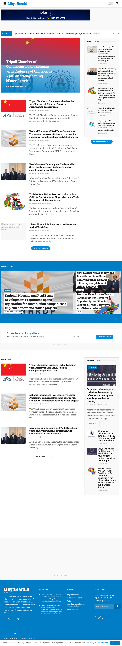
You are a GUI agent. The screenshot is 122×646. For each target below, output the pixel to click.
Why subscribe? (73, 595)
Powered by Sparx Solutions (27, 639)
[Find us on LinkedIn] (12, 634)
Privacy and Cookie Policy (98, 643)
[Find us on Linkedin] (14, 619)
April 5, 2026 (44, 110)
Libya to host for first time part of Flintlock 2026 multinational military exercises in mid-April (106, 455)
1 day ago (79, 311)
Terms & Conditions (74, 598)
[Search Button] (117, 3)
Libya (8, 56)
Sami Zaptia (12, 86)
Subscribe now (72, 610)
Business (8, 290)
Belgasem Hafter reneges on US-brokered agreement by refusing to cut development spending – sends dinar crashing (100, 395)
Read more (94, 423)
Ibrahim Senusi (36, 203)
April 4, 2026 (102, 133)
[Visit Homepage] (17, 4)
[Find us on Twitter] (9, 619)
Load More (40, 457)
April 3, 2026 (102, 444)
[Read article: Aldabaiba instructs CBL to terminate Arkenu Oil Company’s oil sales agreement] (92, 434)
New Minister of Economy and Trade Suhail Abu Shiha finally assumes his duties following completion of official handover (53, 167)
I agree (115, 643)
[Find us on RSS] (18, 619)
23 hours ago (18, 311)
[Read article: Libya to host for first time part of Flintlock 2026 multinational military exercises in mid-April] (92, 451)
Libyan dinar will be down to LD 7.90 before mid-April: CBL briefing (53, 226)
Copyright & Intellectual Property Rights (76, 606)
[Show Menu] (5, 3)
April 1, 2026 (102, 405)
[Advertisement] (101, 516)
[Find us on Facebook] (5, 619)
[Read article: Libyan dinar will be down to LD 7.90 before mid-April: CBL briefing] (13, 231)
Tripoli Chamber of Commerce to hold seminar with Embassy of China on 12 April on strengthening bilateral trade (52, 34)
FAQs (69, 601)
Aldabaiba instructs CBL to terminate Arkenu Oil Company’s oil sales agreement (106, 436)
